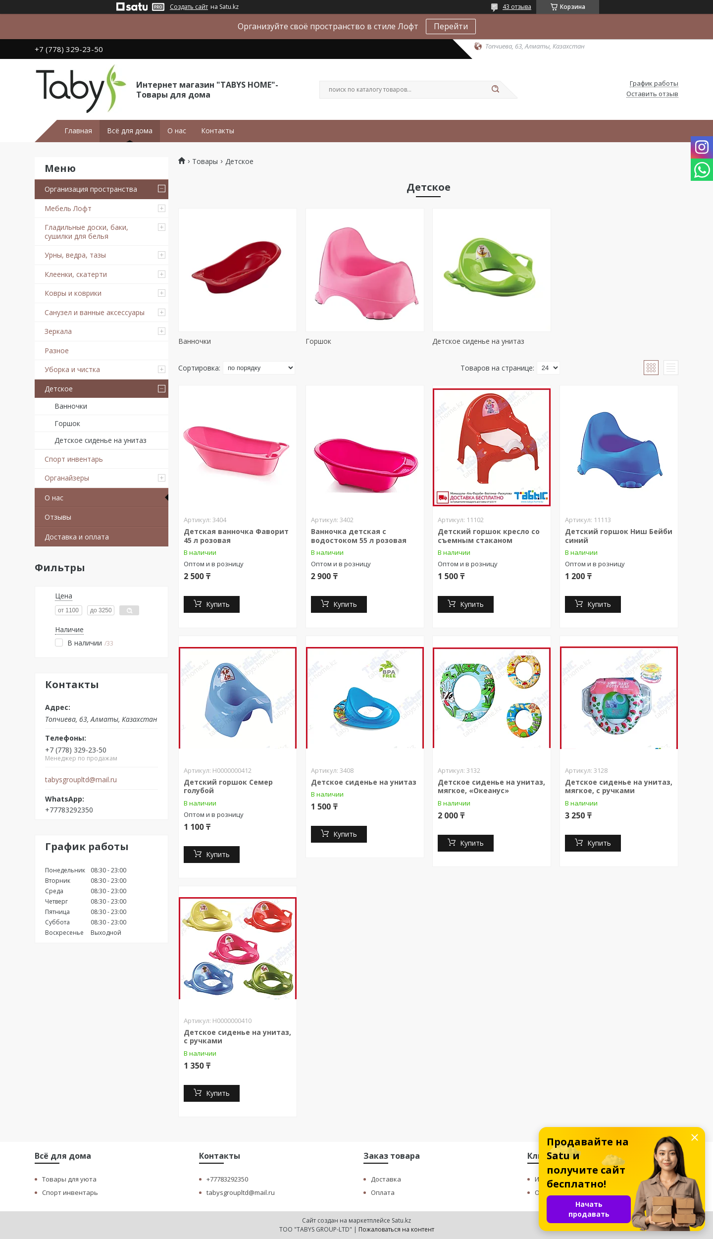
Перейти (451, 26)
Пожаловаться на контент (396, 1229)
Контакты (217, 130)
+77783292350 (227, 1179)
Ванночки (70, 406)
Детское (59, 388)
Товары (205, 161)
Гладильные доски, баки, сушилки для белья (86, 231)
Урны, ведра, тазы (75, 255)
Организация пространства (91, 189)
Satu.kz (401, 1220)
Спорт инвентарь (74, 459)
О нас (176, 130)
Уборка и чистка (72, 369)
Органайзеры (67, 478)
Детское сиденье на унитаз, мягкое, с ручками (618, 786)
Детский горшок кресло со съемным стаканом (489, 536)
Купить (218, 604)
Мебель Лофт (68, 208)
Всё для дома (130, 130)
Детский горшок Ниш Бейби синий (618, 536)
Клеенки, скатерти (76, 274)
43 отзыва (517, 6)
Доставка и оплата (77, 536)
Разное (57, 350)
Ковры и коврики (73, 293)
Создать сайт (189, 6)
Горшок (67, 423)
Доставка (386, 1179)
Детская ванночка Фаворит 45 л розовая (236, 536)
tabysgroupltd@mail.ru (81, 779)
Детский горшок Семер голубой (228, 786)
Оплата (383, 1192)
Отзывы (58, 517)
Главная (78, 130)
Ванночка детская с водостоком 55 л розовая (359, 536)
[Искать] (495, 90)
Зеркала (58, 331)
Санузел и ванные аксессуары (95, 312)
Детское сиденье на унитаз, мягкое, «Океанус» (491, 786)
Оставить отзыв (652, 94)
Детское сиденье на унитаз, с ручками (237, 1036)
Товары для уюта (69, 1179)
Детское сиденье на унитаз (100, 440)
